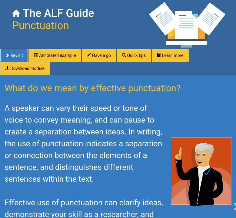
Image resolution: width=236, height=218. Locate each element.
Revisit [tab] (14, 55)
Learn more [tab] (170, 55)
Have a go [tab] (99, 55)
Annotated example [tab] (55, 55)
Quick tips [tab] (134, 55)
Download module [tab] (25, 68)
